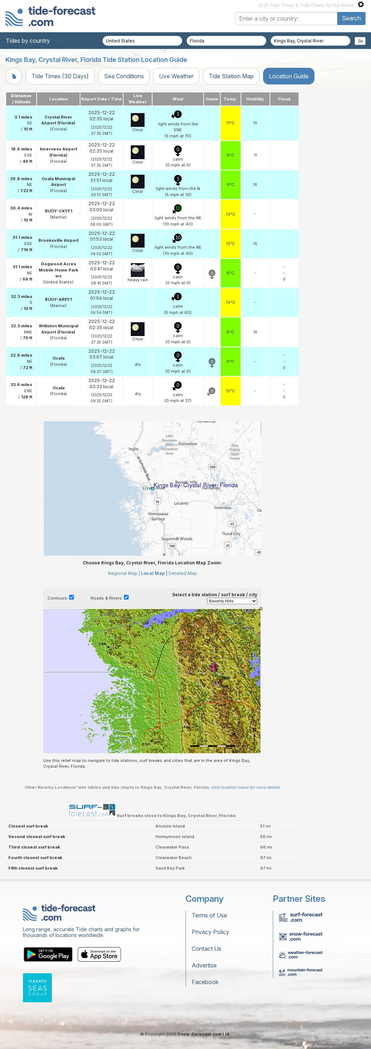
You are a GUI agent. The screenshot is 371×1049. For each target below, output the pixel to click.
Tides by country (28, 40)
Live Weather (176, 76)
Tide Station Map (231, 76)
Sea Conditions (124, 76)
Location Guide (289, 76)
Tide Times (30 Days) (60, 76)
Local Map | (154, 573)
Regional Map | (124, 573)
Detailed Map (182, 573)
